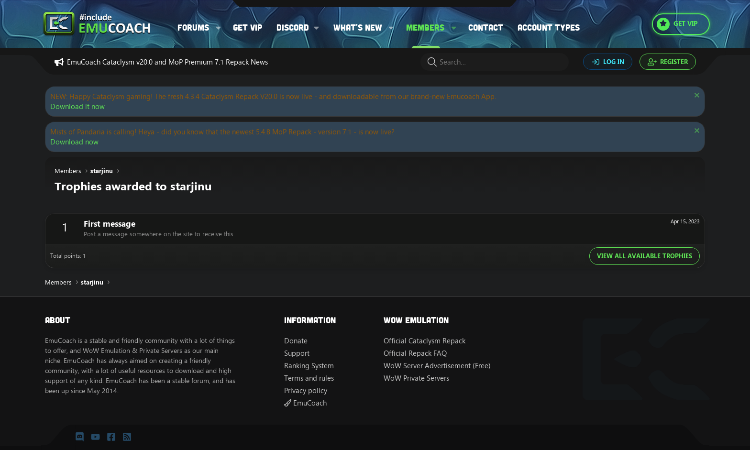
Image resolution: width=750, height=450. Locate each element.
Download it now (77, 106)
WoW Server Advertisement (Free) (437, 366)
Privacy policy (305, 390)
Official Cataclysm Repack (424, 341)
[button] (218, 27)
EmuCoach (305, 403)
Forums (193, 27)
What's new (357, 27)
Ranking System (309, 366)
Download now (74, 142)
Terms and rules (309, 378)
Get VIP (247, 27)
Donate (296, 341)
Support (296, 353)
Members (425, 27)
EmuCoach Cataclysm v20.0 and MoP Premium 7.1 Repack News (167, 62)
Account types (549, 27)
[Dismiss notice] (696, 96)
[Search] (494, 62)
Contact (485, 27)
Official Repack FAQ (415, 353)
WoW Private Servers (416, 378)
